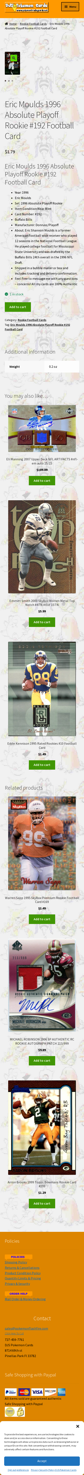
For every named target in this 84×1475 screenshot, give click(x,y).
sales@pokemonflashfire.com (26, 1328)
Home (13, 24)
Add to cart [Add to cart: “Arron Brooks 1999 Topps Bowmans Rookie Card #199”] (42, 1203)
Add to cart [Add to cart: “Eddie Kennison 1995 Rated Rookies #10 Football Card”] (42, 765)
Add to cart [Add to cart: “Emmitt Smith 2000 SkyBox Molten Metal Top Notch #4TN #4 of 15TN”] (42, 622)
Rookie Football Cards (33, 24)
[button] (78, 1426)
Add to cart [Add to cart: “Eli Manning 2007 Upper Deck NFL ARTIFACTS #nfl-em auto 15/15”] (42, 480)
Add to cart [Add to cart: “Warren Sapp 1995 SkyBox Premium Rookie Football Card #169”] (42, 919)
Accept (42, 1461)
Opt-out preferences (18, 1469)
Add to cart (17, 307)
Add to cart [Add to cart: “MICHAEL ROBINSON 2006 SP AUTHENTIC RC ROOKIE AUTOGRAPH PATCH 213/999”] (42, 1060)
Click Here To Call (14, 1333)
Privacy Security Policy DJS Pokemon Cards (53, 1469)
